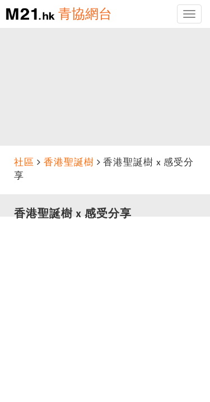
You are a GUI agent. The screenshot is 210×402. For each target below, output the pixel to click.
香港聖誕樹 (69, 162)
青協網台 (85, 14)
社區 (24, 162)
